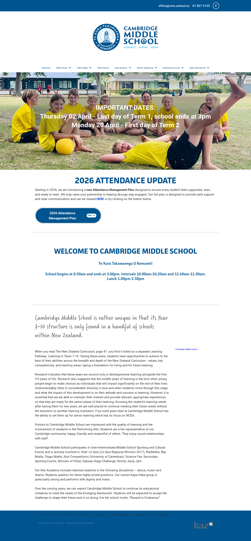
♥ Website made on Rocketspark (79, 523)
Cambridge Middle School (186, 349)
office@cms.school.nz (174, 6)
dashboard (59, 523)
